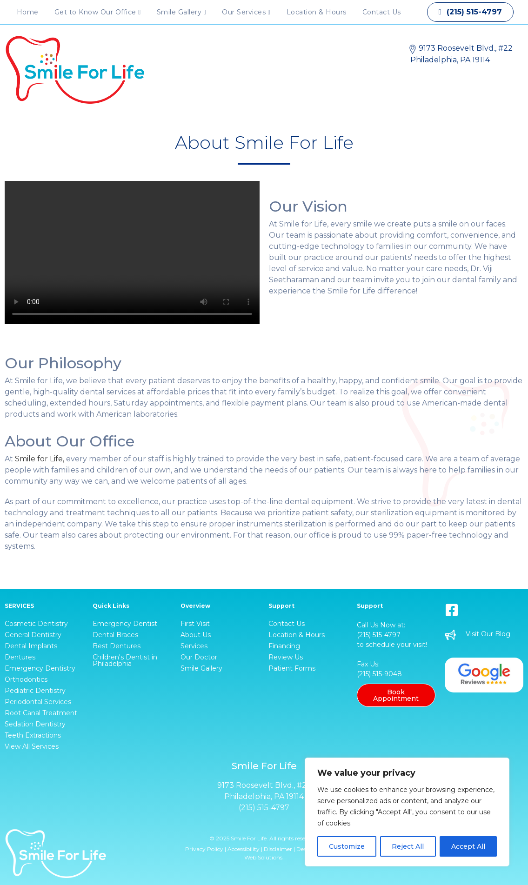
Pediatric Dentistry (35, 690)
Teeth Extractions (33, 735)
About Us (195, 635)
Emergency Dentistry (40, 668)
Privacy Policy (204, 848)
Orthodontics (26, 679)
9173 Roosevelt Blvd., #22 (264, 785)
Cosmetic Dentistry (36, 623)
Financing (284, 646)
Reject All (408, 846)
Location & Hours (317, 12)
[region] (407, 812)
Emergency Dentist (125, 623)
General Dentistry (33, 635)
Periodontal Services (38, 702)
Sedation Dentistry (35, 724)
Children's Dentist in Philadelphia (125, 660)
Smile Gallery (182, 12)
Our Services (246, 12)
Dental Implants (31, 646)
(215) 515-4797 (379, 635)
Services (193, 646)
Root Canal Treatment (41, 713)
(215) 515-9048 (379, 674)
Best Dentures (116, 646)
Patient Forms (291, 668)
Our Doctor (198, 657)
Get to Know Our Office (97, 12)
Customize (347, 846)
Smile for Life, (39, 458)
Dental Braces (115, 635)
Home (28, 12)
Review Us (285, 657)
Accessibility (243, 848)
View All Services (32, 746)
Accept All (468, 846)
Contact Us (381, 12)
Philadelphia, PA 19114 (264, 796)
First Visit (195, 623)
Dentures (20, 657)
